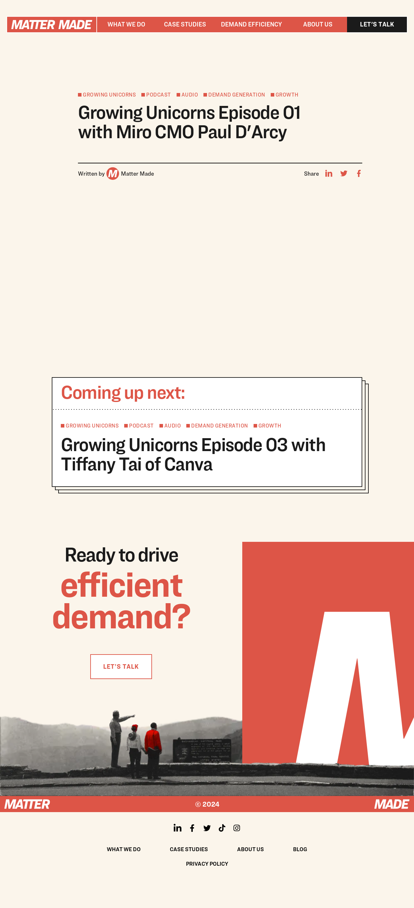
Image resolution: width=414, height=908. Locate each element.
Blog (300, 849)
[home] (51, 24)
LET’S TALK (121, 666)
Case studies (185, 24)
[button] (126, 24)
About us (317, 24)
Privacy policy (207, 863)
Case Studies (189, 849)
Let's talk (377, 24)
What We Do (124, 849)
